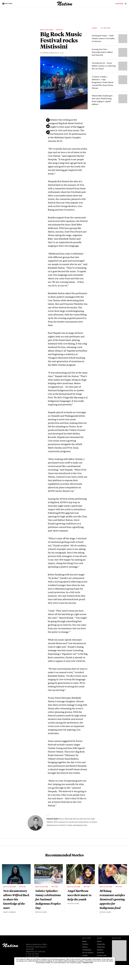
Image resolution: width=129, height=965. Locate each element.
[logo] (64, 5)
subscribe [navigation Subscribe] (119, 4)
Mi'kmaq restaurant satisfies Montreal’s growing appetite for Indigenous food (112, 899)
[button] (7, 3)
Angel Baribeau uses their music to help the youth (79, 895)
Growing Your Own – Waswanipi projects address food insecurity (102, 52)
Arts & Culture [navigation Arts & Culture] (87, 953)
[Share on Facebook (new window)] (48, 120)
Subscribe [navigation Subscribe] (101, 944)
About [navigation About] (99, 941)
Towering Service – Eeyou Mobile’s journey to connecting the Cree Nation (103, 66)
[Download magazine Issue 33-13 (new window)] (119, 950)
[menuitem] (119, 4)
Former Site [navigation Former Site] (101, 956)
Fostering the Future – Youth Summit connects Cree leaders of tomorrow (103, 38)
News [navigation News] (84, 941)
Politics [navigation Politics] (85, 944)
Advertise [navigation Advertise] (101, 947)
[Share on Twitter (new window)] (48, 126)
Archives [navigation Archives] (100, 953)
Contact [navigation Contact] (100, 950)
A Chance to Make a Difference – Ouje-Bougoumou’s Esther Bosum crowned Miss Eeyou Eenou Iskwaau (103, 82)
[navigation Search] (126, 4)
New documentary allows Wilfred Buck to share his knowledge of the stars (16, 899)
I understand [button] (87, 963)
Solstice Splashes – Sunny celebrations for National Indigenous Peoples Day (48, 899)
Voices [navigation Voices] (84, 947)
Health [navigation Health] (84, 956)
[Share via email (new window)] (48, 132)
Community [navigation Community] (86, 950)
